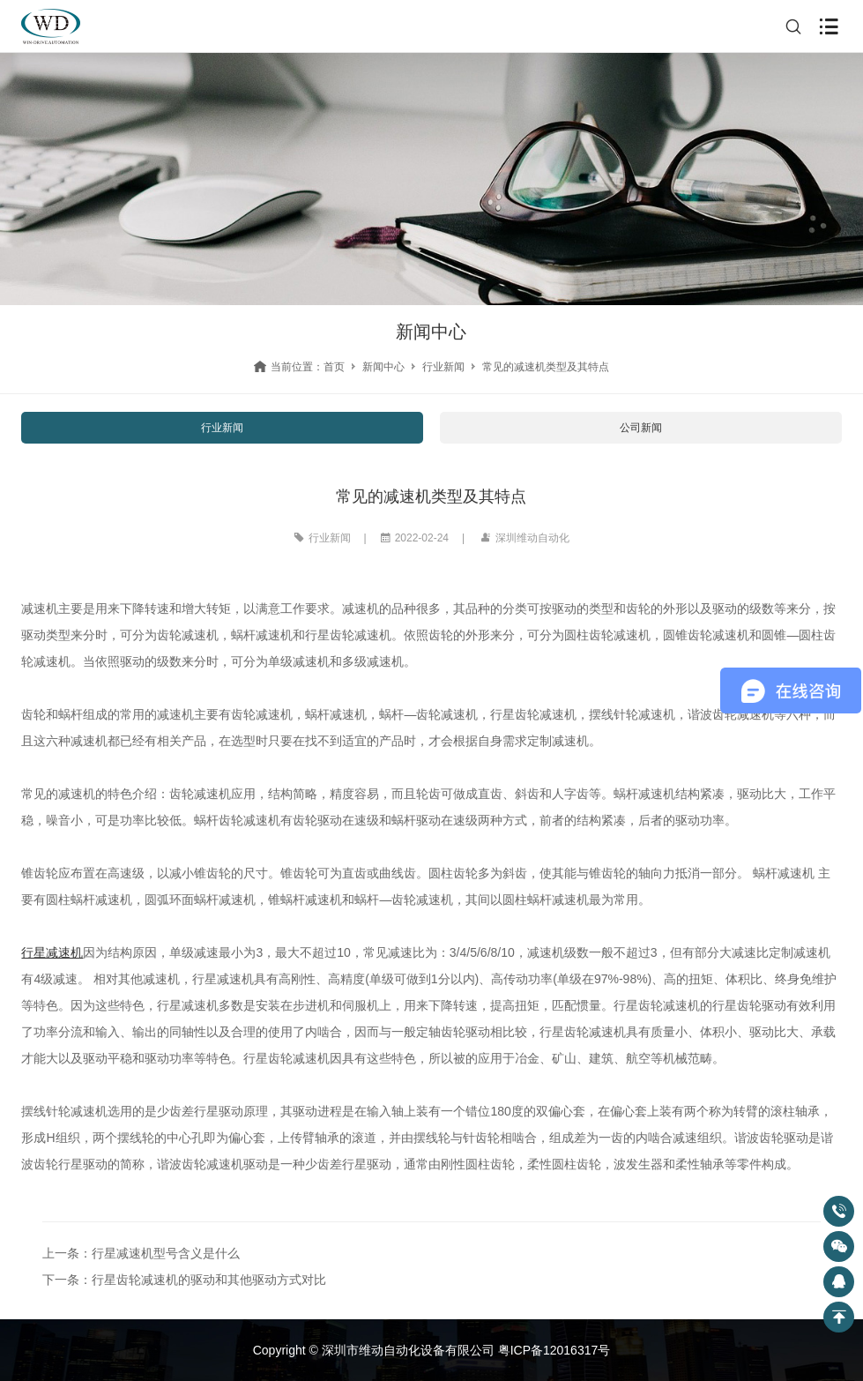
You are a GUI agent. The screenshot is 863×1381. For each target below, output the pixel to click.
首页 (334, 367)
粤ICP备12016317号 (554, 1350)
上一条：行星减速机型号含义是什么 (141, 1253)
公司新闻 (641, 428)
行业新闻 (443, 367)
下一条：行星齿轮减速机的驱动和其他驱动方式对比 (184, 1280)
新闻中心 (383, 367)
